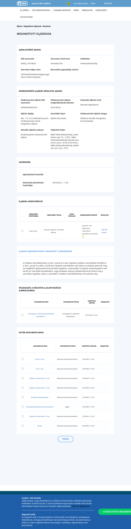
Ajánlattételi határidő (33, 174)
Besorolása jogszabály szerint (64, 69)
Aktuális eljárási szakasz (32, 130)
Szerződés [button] (101, 10)
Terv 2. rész (40, 369)
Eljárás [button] (25, 10)
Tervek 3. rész (39, 359)
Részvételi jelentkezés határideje (33, 184)
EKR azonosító (27, 58)
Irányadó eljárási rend (90, 100)
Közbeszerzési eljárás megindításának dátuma (62, 101)
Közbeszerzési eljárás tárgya (93, 113)
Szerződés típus (58, 113)
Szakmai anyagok (62, 10)
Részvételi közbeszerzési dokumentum (39, 407)
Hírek (76, 10)
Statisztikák (26, 17)
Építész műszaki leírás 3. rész (40, 378)
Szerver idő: (37, 3)
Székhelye (85, 58)
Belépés (108, 3)
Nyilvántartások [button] (41, 10)
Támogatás (87, 10)
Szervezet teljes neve (31, 69)
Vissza (65, 439)
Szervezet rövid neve (60, 58)
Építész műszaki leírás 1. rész (40, 388)
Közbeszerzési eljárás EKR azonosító (33, 101)
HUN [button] (93, 3)
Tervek (39, 426)
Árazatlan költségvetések (39, 397)
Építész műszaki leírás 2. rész (40, 416)
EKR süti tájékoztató (81, 506)
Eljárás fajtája (27, 113)
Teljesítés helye (58, 130)
